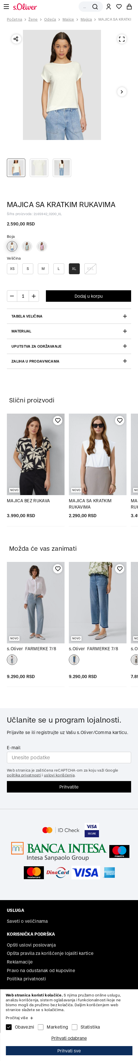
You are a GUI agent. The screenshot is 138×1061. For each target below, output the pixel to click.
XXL (90, 268)
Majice (68, 19)
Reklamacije (20, 962)
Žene (33, 19)
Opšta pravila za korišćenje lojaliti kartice (50, 953)
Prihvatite (69, 787)
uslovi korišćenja (59, 775)
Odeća (50, 19)
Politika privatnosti (26, 979)
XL (74, 268)
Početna (14, 19)
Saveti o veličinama (27, 921)
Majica (86, 19)
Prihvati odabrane (69, 1038)
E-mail (13, 747)
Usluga (15, 910)
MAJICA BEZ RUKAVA (28, 500)
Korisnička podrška (31, 934)
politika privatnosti (24, 775)
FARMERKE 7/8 (31, 648)
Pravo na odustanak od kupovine (41, 970)
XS (12, 268)
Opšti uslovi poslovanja (31, 945)
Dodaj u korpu (89, 296)
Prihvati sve (69, 1051)
